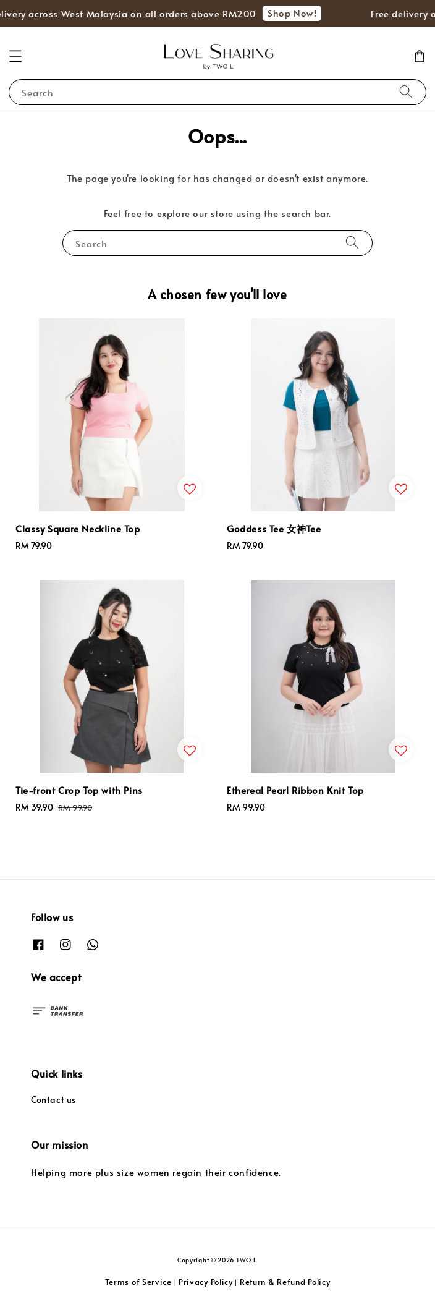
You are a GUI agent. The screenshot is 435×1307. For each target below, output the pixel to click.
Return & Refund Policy (285, 1281)
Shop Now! (295, 12)
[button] (15, 56)
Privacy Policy (206, 1281)
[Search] (406, 92)
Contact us (53, 1099)
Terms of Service (138, 1281)
